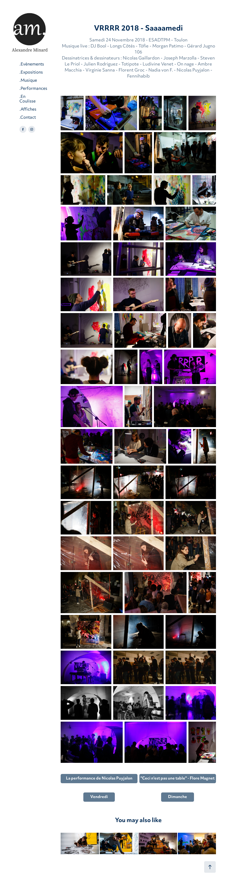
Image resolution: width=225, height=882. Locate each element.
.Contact (27, 117)
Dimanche (177, 797)
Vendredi (99, 797)
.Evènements (31, 64)
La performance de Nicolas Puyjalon (99, 779)
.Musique (28, 80)
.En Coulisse (27, 99)
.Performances (33, 88)
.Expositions (31, 72)
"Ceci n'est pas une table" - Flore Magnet (178, 779)
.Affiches (27, 109)
